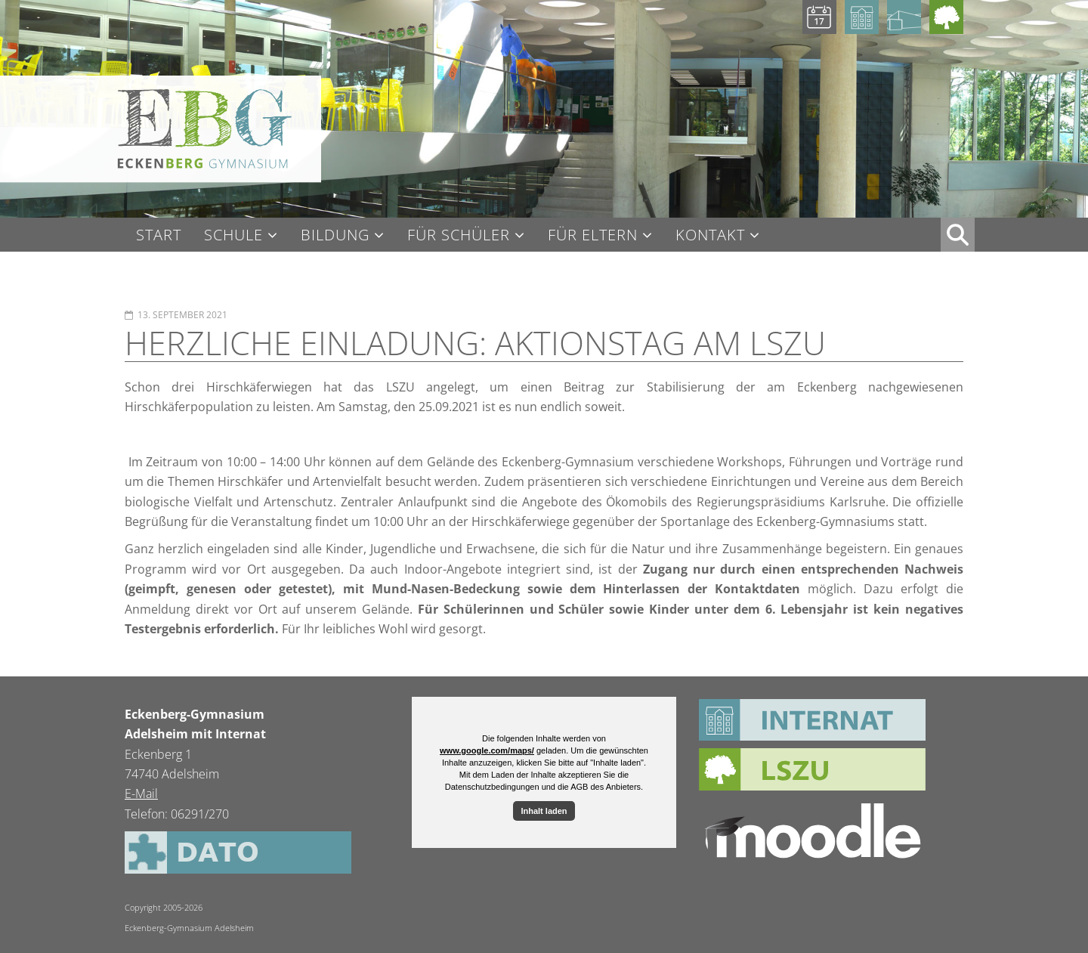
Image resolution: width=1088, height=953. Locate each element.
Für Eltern (593, 235)
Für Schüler (458, 235)
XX (958, 235)
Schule (233, 235)
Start (158, 235)
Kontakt (710, 235)
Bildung (335, 235)
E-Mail (141, 793)
